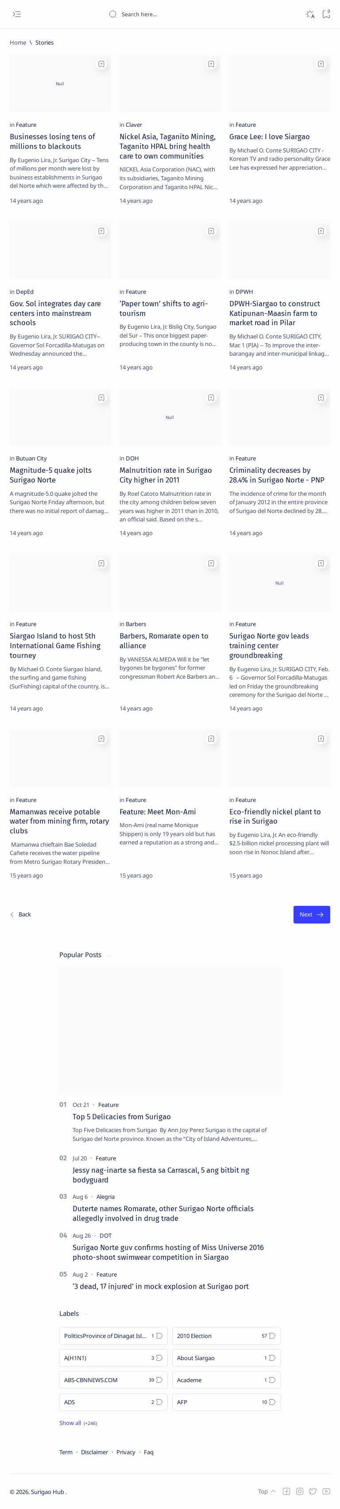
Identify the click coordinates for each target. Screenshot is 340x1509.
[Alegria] (106, 1196)
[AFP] (226, 1402)
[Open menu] (16, 14)
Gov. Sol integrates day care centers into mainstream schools (55, 313)
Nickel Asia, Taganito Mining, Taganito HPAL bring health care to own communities (168, 146)
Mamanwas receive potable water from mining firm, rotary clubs (59, 821)
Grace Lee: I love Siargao (269, 136)
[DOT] (106, 1235)
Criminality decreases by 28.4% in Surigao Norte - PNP (277, 475)
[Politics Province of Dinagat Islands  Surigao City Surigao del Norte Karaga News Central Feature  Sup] (113, 1336)
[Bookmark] (326, 14)
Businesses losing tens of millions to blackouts (52, 141)
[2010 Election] (226, 1336)
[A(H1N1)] (113, 1358)
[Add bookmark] (101, 64)
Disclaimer (94, 1452)
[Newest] (20, 915)
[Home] (18, 42)
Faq (149, 1452)
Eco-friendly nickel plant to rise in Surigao (275, 816)
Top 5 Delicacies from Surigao (122, 1116)
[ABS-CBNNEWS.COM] (113, 1380)
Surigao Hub (48, 1492)
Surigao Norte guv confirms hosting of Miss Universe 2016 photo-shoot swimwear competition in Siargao (168, 1252)
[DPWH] (244, 291)
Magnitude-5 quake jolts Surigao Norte (51, 475)
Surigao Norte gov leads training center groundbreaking (269, 645)
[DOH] (132, 458)
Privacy (125, 1452)
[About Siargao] (226, 1358)
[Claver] (134, 124)
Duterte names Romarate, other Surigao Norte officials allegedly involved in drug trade (163, 1213)
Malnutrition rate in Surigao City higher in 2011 (166, 475)
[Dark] (309, 14)
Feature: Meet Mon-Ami (158, 811)
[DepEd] (25, 291)
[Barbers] (136, 624)
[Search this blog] (175, 14)
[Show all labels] (78, 1422)
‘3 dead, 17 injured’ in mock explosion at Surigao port (161, 1286)
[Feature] (26, 124)
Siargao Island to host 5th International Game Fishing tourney (55, 645)
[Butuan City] (31, 458)
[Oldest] (312, 915)
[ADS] (113, 1402)
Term (66, 1452)
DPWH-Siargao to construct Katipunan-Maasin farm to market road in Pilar (274, 313)
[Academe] (226, 1380)
